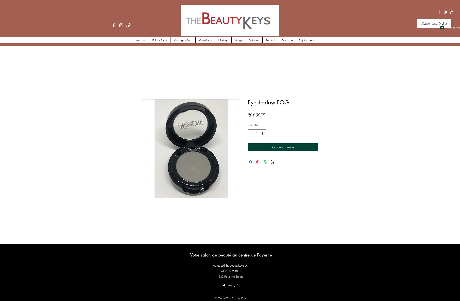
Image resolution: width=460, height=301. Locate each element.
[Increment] (263, 133)
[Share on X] (273, 162)
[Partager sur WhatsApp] (265, 162)
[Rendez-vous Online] (434, 23)
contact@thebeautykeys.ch (230, 265)
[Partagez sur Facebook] (250, 162)
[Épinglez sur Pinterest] (257, 162)
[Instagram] (121, 25)
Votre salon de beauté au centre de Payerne (231, 255)
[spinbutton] (257, 133)
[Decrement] (251, 133)
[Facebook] (113, 25)
